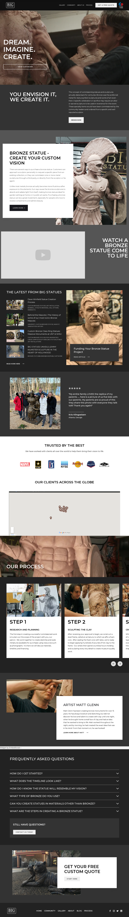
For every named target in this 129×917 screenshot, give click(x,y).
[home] (10, 5)
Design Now (76, 120)
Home (39, 911)
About (71, 911)
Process (89, 5)
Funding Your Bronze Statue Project (91, 350)
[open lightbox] (33, 621)
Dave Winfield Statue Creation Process (42, 300)
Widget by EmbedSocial (11, 748)
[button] (113, 663)
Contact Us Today (24, 832)
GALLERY (62, 5)
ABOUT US (80, 5)
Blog (79, 911)
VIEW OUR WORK (25, 67)
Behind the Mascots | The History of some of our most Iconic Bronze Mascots (44, 318)
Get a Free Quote (106, 5)
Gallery (61, 911)
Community (71, 5)
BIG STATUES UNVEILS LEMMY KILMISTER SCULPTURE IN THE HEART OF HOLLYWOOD (42, 350)
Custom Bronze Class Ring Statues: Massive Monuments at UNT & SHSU (45, 332)
